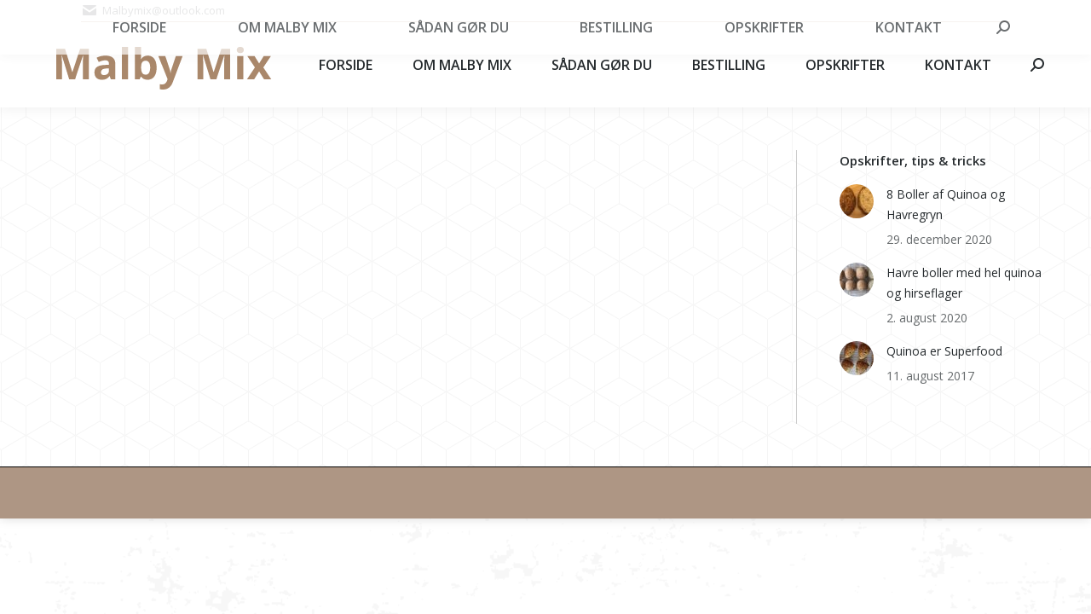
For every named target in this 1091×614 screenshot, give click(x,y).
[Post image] (857, 201)
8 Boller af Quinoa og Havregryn (945, 204)
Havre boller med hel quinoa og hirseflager (964, 282)
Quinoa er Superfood (944, 351)
